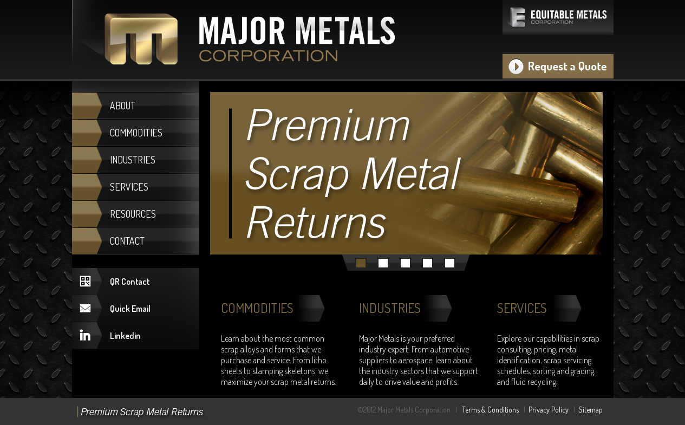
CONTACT (127, 241)
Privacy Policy (549, 409)
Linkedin (125, 335)
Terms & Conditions (490, 409)
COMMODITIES (136, 133)
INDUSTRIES (132, 160)
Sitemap (590, 409)
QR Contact (129, 281)
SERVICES (129, 187)
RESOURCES (133, 214)
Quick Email (130, 308)
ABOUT (122, 106)
